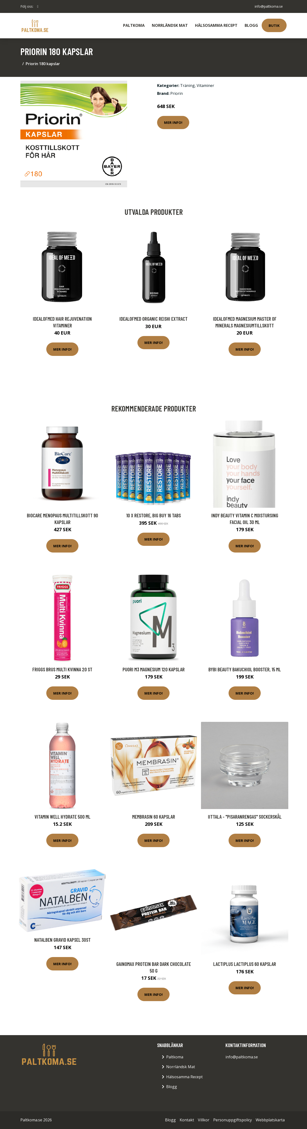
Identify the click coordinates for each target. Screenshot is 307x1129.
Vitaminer (205, 85)
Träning (187, 85)
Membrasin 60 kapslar (153, 817)
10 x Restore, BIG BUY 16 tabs (153, 515)
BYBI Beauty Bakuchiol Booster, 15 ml (244, 669)
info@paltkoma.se (269, 6)
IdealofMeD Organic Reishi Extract (153, 319)
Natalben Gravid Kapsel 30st (62, 940)
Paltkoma (134, 25)
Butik (274, 25)
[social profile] (37, 6)
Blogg (251, 25)
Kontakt (187, 1120)
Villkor (203, 1120)
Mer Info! (173, 122)
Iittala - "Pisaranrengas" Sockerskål (245, 817)
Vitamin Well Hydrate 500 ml (62, 817)
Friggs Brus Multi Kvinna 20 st (62, 669)
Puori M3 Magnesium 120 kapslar (154, 669)
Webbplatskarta (270, 1120)
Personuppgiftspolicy (232, 1120)
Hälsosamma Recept (216, 25)
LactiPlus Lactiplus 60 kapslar (244, 964)
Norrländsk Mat (170, 25)
